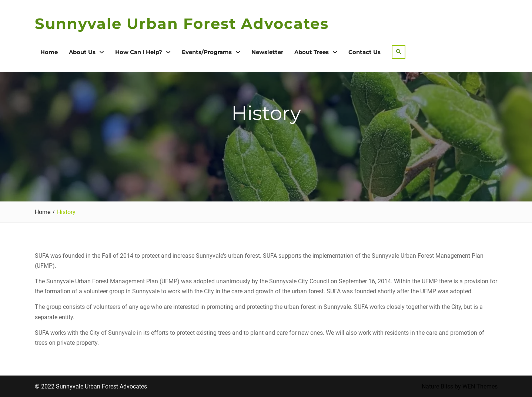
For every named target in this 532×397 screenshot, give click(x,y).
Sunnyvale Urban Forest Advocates (182, 23)
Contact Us (364, 52)
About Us (82, 52)
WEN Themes (480, 386)
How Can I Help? (138, 52)
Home (49, 52)
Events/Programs (207, 52)
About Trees (311, 52)
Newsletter (267, 52)
